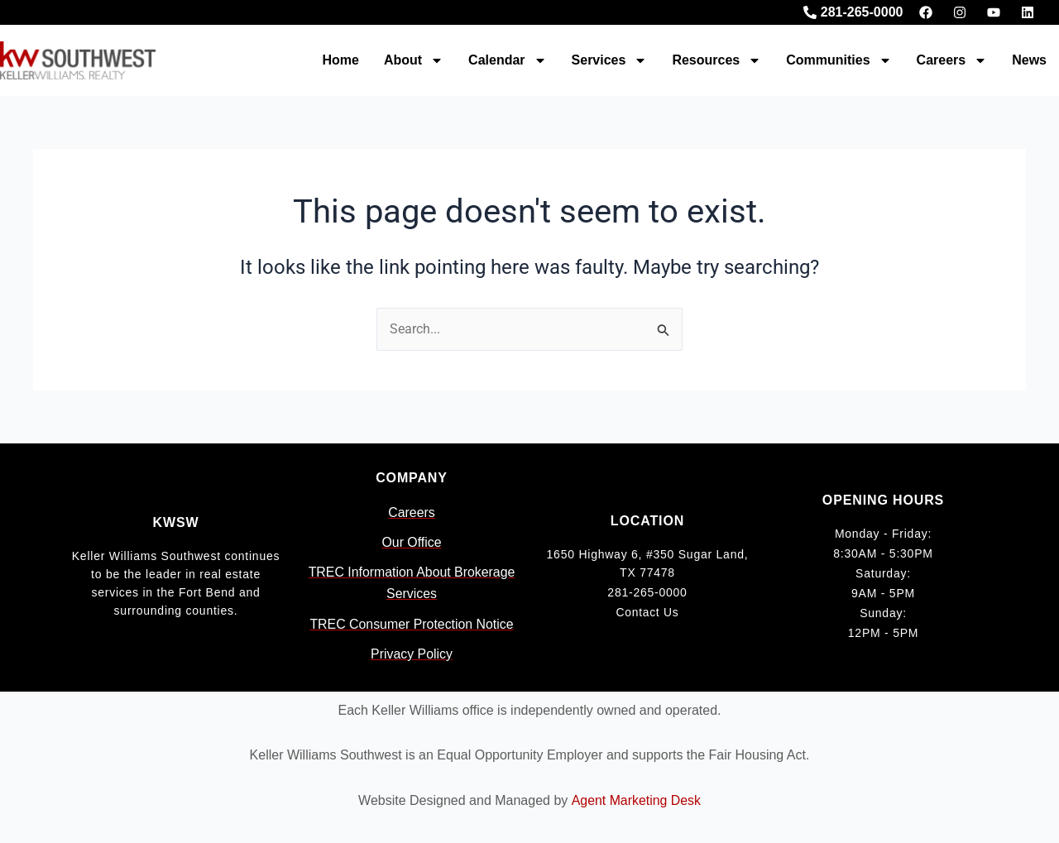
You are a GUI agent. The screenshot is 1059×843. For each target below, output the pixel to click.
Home (340, 60)
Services (610, 60)
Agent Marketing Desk (636, 800)
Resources (716, 60)
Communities (838, 60)
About (413, 60)
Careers (952, 60)
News (1029, 60)
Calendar (507, 60)
